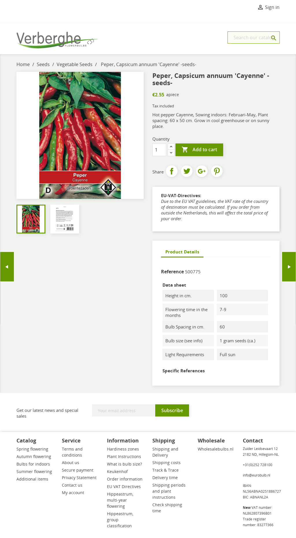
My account (73, 492)
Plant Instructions (124, 456)
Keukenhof (117, 471)
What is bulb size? (124, 464)
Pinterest (217, 171)
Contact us (72, 485)
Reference (172, 271)
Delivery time (165, 477)
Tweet (187, 171)
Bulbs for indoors (33, 464)
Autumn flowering (33, 456)
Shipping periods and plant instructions (169, 491)
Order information (125, 479)
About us (70, 462)
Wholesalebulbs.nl (216, 449)
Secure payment (77, 470)
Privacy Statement (79, 477)
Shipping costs (166, 462)
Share (171, 171)
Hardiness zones (123, 449)
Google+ (202, 171)
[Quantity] (159, 149)
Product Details (182, 252)
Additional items (32, 479)
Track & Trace (165, 470)
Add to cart (199, 150)
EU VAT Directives (124, 486)
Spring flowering (32, 449)
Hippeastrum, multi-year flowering (120, 500)
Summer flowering (34, 471)
